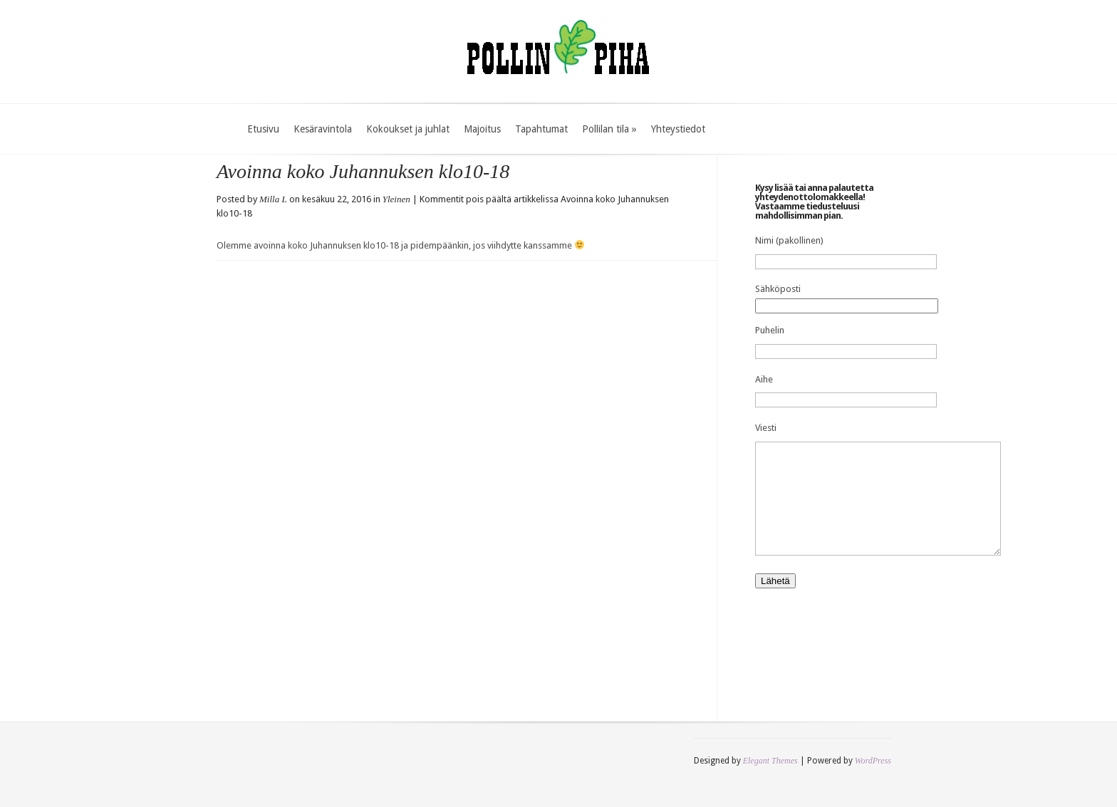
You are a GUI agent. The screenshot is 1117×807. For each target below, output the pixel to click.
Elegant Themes (770, 782)
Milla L (273, 199)
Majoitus (482, 129)
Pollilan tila (609, 129)
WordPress (873, 782)
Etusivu (263, 129)
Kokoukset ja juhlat (408, 129)
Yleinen (396, 199)
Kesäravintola (322, 129)
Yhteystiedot (678, 129)
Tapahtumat (541, 129)
